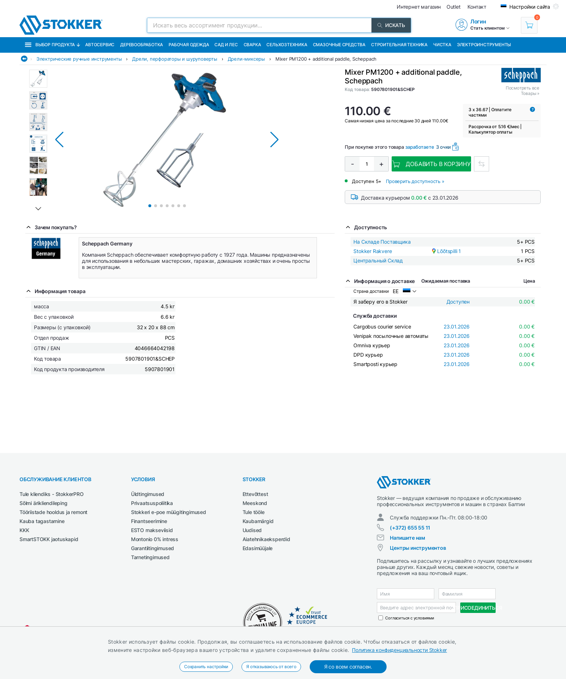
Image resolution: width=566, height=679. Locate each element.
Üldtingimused (147, 494)
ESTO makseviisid (152, 530)
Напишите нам (407, 538)
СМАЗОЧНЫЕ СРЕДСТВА (339, 44)
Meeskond (255, 503)
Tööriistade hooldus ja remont (53, 512)
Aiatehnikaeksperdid (266, 539)
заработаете (419, 147)
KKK (24, 530)
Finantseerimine (149, 521)
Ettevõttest (255, 494)
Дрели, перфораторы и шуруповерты (174, 59)
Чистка (442, 44)
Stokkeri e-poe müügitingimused (168, 512)
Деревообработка (141, 44)
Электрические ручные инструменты (79, 59)
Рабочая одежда (189, 44)
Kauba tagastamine (42, 521)
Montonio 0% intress (154, 539)
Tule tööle (254, 512)
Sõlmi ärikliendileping (43, 503)
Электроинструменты (484, 44)
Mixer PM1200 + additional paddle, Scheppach (325, 59)
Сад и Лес (226, 44)
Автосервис (99, 44)
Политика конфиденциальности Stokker (399, 650)
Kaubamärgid (258, 521)
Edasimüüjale (258, 548)
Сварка (252, 44)
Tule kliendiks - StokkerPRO (51, 494)
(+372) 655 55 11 (410, 528)
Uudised (252, 530)
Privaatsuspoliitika (152, 503)
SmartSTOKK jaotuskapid (48, 539)
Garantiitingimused (152, 548)
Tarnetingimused (150, 557)
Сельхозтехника (286, 44)
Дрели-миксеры (246, 59)
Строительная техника (399, 44)
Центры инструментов (418, 548)
